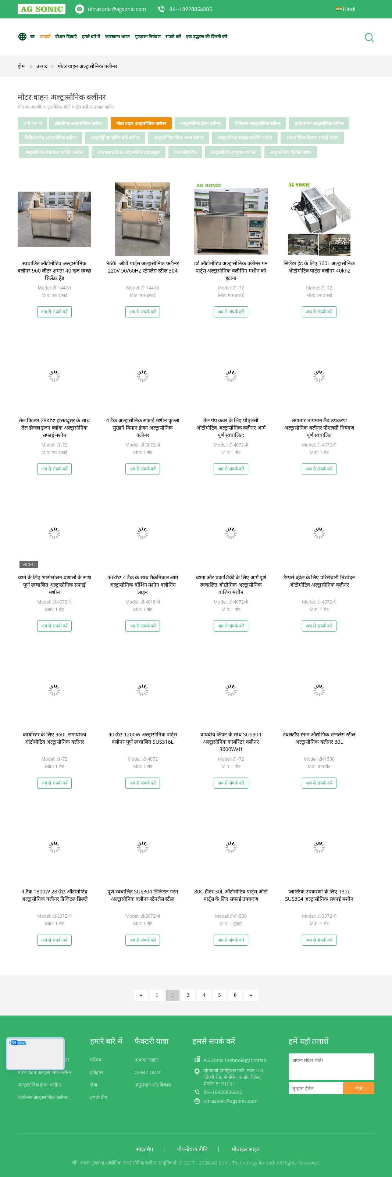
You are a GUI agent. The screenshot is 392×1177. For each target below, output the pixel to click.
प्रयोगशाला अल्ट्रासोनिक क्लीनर (319, 123)
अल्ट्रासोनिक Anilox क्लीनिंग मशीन (54, 152)
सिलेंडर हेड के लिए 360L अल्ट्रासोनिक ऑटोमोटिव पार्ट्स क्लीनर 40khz (319, 267)
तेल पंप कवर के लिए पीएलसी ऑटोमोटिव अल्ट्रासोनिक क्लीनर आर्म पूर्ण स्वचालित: (231, 427)
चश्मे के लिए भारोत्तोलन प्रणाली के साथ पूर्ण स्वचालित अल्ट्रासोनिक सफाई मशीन (54, 584)
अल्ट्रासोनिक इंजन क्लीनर (200, 123)
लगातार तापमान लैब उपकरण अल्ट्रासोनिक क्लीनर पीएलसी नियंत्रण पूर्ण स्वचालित (319, 427)
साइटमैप (144, 1149)
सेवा (93, 1084)
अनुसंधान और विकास (153, 1084)
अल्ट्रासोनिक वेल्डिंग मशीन (290, 152)
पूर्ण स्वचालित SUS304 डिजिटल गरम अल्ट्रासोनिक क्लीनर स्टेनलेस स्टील (142, 895)
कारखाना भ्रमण (117, 36)
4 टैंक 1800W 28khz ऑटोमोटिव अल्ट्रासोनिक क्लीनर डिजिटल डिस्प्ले (54, 895)
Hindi (349, 9)
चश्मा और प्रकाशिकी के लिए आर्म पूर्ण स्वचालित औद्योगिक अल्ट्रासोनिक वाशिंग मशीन (231, 584)
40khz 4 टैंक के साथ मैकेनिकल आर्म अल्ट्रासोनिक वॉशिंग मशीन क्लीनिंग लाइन (142, 584)
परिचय (95, 1059)
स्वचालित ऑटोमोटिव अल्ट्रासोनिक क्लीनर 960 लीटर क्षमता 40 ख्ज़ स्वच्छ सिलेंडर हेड (54, 270)
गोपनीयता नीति (192, 1149)
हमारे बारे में (91, 36)
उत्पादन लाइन (146, 1059)
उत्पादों (45, 36)
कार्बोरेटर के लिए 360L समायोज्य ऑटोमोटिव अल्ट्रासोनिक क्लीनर (54, 738)
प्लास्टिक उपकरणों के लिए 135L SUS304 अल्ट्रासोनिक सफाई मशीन (319, 895)
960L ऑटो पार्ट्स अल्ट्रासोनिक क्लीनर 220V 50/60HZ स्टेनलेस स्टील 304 (142, 267)
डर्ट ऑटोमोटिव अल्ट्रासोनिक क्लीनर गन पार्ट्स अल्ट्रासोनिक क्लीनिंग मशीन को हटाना (231, 270)
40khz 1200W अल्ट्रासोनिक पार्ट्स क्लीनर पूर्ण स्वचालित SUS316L (142, 738)
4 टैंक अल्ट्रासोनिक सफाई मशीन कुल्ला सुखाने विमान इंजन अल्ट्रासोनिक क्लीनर (142, 427)
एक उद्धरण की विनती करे (206, 36)
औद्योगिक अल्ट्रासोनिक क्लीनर (78, 123)
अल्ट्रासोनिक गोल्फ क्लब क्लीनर (179, 138)
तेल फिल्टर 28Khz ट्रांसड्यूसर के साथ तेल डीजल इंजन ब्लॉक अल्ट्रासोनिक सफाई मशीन (54, 427)
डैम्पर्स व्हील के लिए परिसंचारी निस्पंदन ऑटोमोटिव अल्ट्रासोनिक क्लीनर (319, 581)
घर (26, 36)
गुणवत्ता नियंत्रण (148, 36)
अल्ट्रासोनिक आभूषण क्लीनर (233, 152)
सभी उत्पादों (32, 123)
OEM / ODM (148, 1072)
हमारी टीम (98, 1097)
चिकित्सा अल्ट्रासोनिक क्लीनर (258, 123)
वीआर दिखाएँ (66, 36)
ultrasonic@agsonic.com (117, 9)
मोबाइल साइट (246, 1149)
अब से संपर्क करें (54, 312)
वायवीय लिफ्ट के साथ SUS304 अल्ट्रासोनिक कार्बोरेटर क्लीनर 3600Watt (230, 742)
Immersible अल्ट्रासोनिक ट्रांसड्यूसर (128, 152)
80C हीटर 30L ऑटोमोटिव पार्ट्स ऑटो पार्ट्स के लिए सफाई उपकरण (230, 895)
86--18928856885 (191, 9)
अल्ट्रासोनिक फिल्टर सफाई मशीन (312, 138)
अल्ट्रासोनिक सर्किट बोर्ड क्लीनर (114, 138)
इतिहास (96, 1072)
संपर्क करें (173, 36)
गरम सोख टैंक (185, 152)
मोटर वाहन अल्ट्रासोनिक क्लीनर (87, 66)
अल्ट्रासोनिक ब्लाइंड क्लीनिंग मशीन (245, 138)
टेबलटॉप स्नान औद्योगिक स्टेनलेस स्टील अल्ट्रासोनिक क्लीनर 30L (319, 738)
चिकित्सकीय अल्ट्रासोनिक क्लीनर (50, 138)
